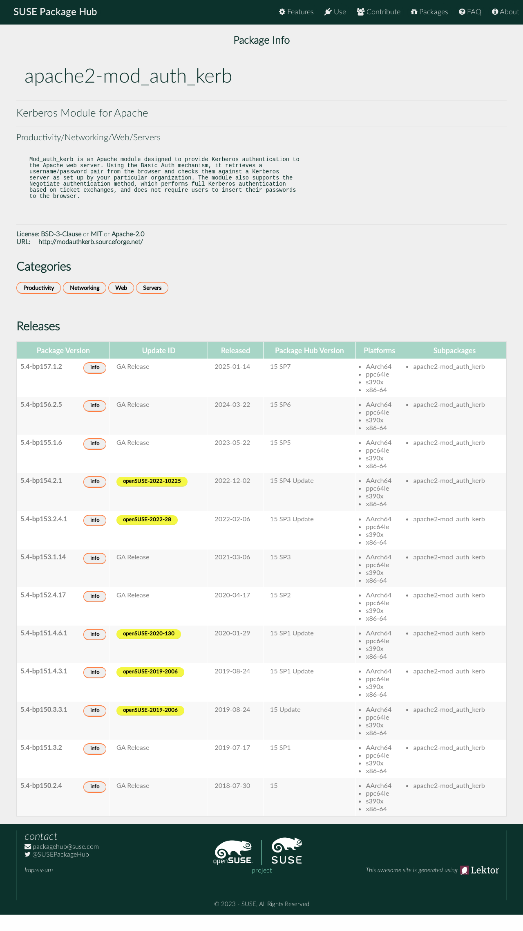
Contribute (378, 12)
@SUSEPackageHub (57, 871)
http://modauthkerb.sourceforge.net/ (90, 258)
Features (296, 12)
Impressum (39, 886)
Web (121, 304)
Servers (152, 304)
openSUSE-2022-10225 (152, 497)
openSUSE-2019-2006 (150, 688)
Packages (429, 12)
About (505, 12)
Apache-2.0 (128, 250)
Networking (84, 304)
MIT (96, 250)
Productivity (38, 304)
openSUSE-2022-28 (147, 536)
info (94, 384)
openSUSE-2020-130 (148, 650)
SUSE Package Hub (55, 12)
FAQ (470, 12)
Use (335, 12)
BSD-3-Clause (61, 250)
